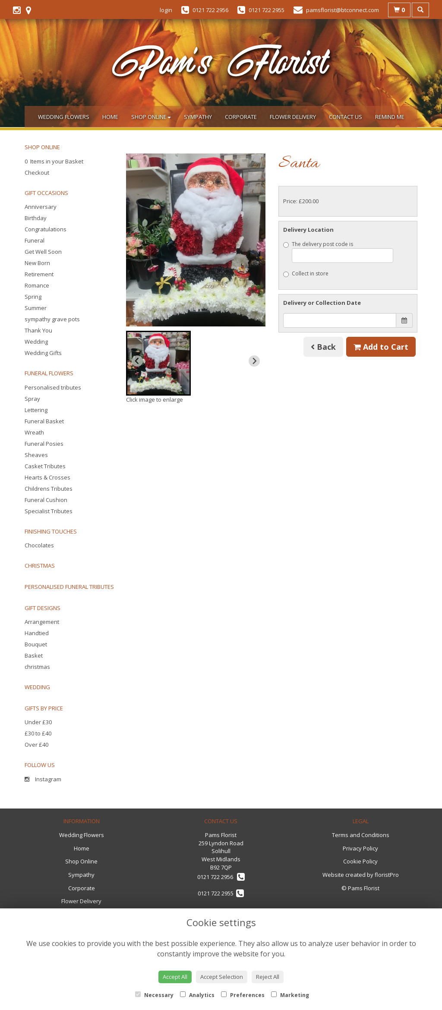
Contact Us (345, 117)
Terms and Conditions (360, 835)
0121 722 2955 (221, 893)
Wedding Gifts (43, 353)
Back (323, 347)
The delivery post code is (338, 251)
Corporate (241, 117)
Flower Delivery (293, 117)
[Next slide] (254, 361)
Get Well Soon (43, 252)
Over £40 (36, 744)
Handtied (37, 633)
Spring (33, 296)
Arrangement (42, 622)
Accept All (175, 977)
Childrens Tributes (49, 488)
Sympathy (198, 117)
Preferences (243, 995)
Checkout (37, 172)
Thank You (38, 330)
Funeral (34, 240)
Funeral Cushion (46, 500)
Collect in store (305, 273)
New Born (37, 263)
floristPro (387, 875)
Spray (32, 399)
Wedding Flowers (63, 117)
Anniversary (41, 207)
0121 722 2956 (221, 877)
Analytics (197, 995)
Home (110, 117)
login (166, 10)
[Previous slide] (137, 361)
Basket (34, 655)
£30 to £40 (38, 733)
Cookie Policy (360, 861)
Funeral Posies (44, 443)
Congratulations (45, 229)
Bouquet (36, 644)
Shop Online (151, 117)
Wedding (36, 341)
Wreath (34, 432)
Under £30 (38, 722)
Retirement (39, 274)
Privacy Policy (360, 848)
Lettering (36, 410)
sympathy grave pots (52, 319)
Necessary (154, 995)
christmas (37, 667)
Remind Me (389, 117)
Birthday (36, 218)
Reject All (267, 977)
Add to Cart (381, 347)
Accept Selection (221, 977)
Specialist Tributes (49, 511)
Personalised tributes (53, 387)
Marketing (290, 995)
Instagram (43, 779)
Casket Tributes (45, 466)
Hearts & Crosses (47, 477)
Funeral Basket (44, 421)
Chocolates (39, 545)
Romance (37, 285)
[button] (158, 363)
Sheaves (36, 455)
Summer (36, 308)
